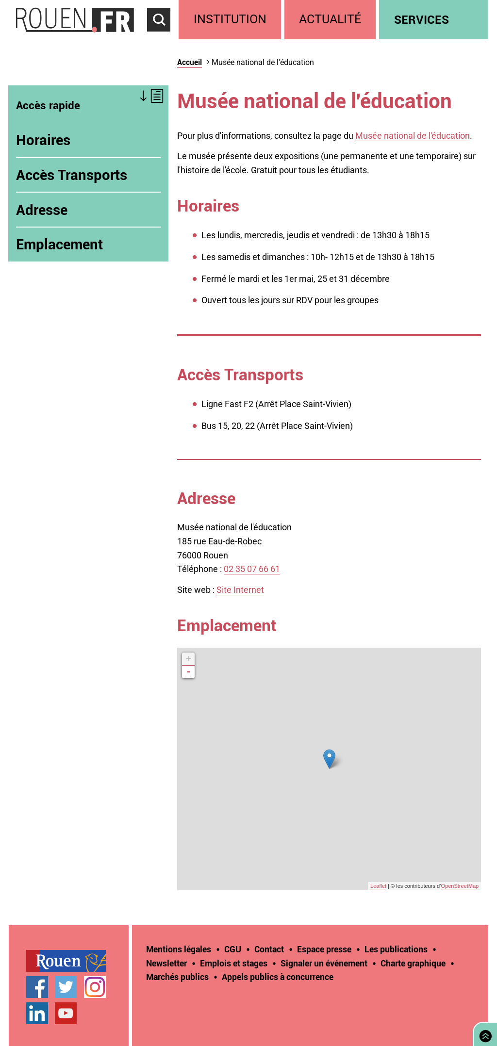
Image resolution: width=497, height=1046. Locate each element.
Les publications (396, 949)
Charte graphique (413, 963)
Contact (269, 949)
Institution (230, 19)
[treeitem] (231, 19)
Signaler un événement (324, 963)
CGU (232, 949)
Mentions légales (178, 949)
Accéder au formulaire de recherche (163, 37)
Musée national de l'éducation (412, 136)
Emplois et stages (233, 963)
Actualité (330, 19)
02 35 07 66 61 (252, 569)
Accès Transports (71, 174)
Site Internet (240, 590)
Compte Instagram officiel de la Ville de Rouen (95, 987)
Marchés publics (177, 976)
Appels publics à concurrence (277, 976)
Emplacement (59, 244)
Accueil (189, 62)
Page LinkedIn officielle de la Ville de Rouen (37, 1013)
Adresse (41, 209)
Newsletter (166, 963)
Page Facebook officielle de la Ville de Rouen (37, 987)
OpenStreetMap (460, 886)
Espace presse (324, 949)
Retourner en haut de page (483, 1033)
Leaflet (378, 886)
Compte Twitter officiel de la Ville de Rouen (66, 987)
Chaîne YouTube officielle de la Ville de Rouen (66, 1013)
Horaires (43, 139)
